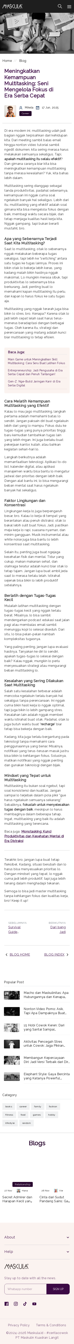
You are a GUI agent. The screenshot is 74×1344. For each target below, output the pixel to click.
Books (8, 1106)
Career (23, 1106)
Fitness (9, 1114)
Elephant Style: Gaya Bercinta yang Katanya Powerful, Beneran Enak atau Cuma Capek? (47, 1076)
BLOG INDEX (54, 954)
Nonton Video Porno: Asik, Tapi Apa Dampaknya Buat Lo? (44, 1011)
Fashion (53, 1106)
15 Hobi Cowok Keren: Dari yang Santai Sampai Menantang (44, 1027)
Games (37, 1114)
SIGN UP (58, 1289)
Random (26, 1123)
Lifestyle (10, 1123)
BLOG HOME (20, 954)
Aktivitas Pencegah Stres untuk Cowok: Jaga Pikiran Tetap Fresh (44, 1044)
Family (37, 1106)
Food (23, 1114)
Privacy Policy (19, 1325)
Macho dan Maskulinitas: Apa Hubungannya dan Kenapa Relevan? (46, 995)
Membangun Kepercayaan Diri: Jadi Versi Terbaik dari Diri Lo (46, 1060)
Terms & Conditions (51, 1325)
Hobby (51, 1114)
